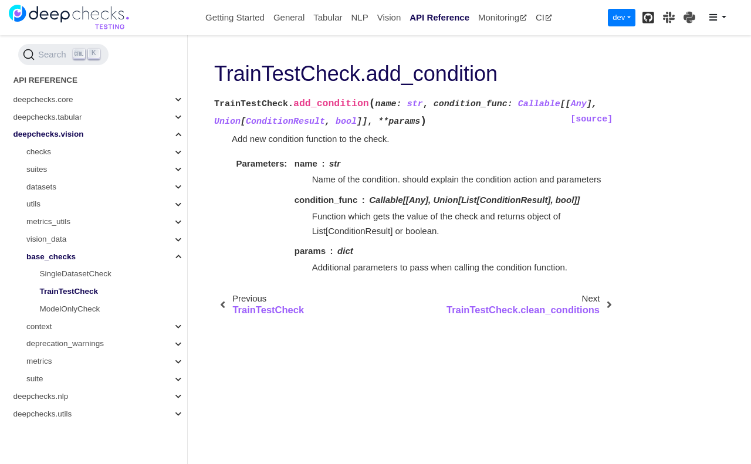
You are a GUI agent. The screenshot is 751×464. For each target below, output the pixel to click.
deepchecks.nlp (41, 396)
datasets (41, 186)
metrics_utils (48, 221)
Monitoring (502, 17)
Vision (389, 17)
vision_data (46, 239)
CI (544, 17)
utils (33, 203)
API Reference (439, 17)
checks (38, 151)
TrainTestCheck (69, 291)
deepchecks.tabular (47, 117)
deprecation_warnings (65, 343)
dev (619, 17)
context (39, 326)
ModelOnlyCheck (70, 308)
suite (34, 378)
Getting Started (235, 17)
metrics (39, 361)
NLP (359, 17)
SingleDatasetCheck (75, 273)
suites (36, 169)
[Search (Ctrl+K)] (63, 54)
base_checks (51, 256)
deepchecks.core (43, 99)
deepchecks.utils (42, 413)
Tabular (327, 17)
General (289, 17)
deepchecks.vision (48, 134)
